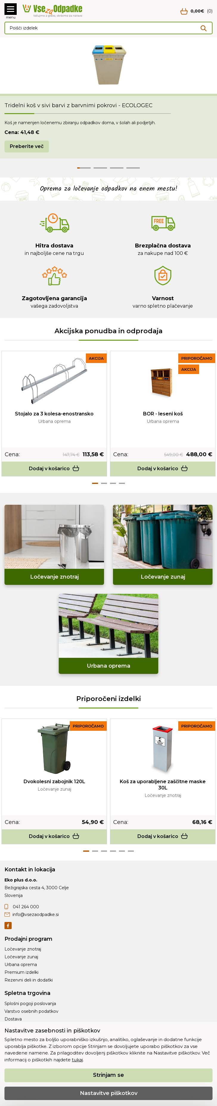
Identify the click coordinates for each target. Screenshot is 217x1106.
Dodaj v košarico (54, 468)
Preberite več (27, 146)
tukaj (77, 1060)
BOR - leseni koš (163, 414)
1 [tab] (95, 483)
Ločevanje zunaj (21, 956)
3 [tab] (113, 483)
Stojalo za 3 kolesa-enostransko (54, 414)
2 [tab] (104, 483)
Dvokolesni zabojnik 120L (54, 781)
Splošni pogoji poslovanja (30, 1003)
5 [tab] (122, 851)
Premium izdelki (21, 972)
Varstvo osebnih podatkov (31, 1011)
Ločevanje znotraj (22, 949)
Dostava (13, 1019)
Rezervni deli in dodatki (28, 980)
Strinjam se (108, 1075)
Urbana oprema (20, 964)
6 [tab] (131, 851)
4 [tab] (122, 483)
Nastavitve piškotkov (108, 1093)
